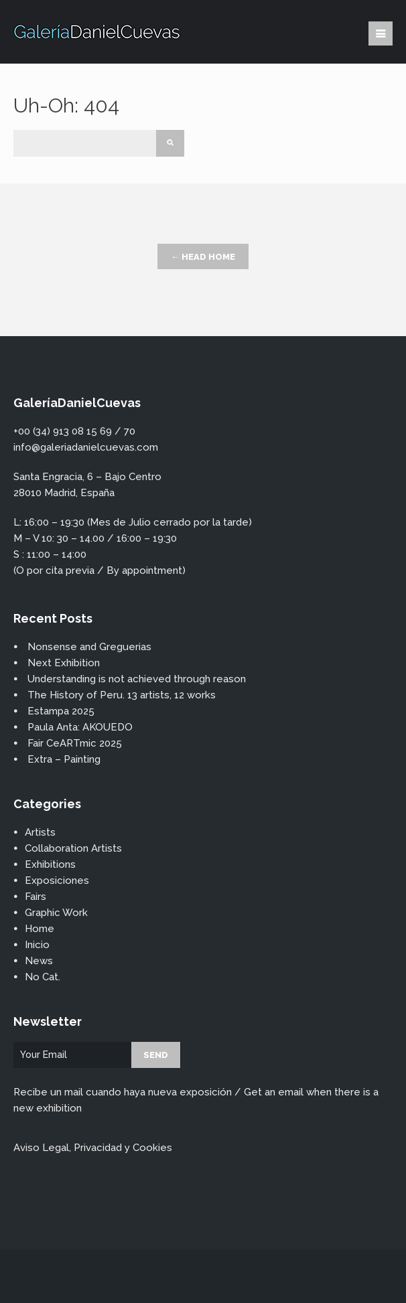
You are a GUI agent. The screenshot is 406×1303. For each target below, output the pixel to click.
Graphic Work (56, 913)
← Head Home (203, 257)
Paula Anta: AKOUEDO (80, 727)
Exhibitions (50, 864)
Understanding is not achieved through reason (136, 679)
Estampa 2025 (60, 711)
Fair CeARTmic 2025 (74, 743)
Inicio (37, 945)
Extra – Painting (63, 759)
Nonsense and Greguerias (89, 647)
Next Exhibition (63, 663)
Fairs (35, 897)
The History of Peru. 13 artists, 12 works (121, 695)
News (39, 961)
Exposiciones (57, 880)
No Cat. (42, 977)
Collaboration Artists (73, 848)
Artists (40, 832)
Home (39, 929)
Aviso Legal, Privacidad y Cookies (92, 1148)
